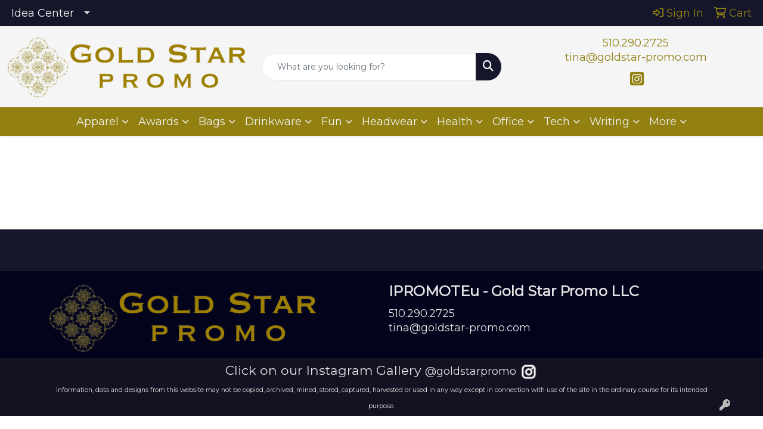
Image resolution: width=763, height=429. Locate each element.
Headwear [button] (389, 121)
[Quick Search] (369, 66)
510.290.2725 (636, 42)
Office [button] (508, 121)
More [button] (663, 121)
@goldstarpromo (470, 371)
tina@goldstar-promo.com (636, 57)
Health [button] (455, 121)
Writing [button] (609, 121)
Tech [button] (557, 121)
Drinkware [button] (273, 121)
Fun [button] (331, 121)
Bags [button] (211, 121)
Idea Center (42, 13)
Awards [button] (158, 121)
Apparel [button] (97, 121)
